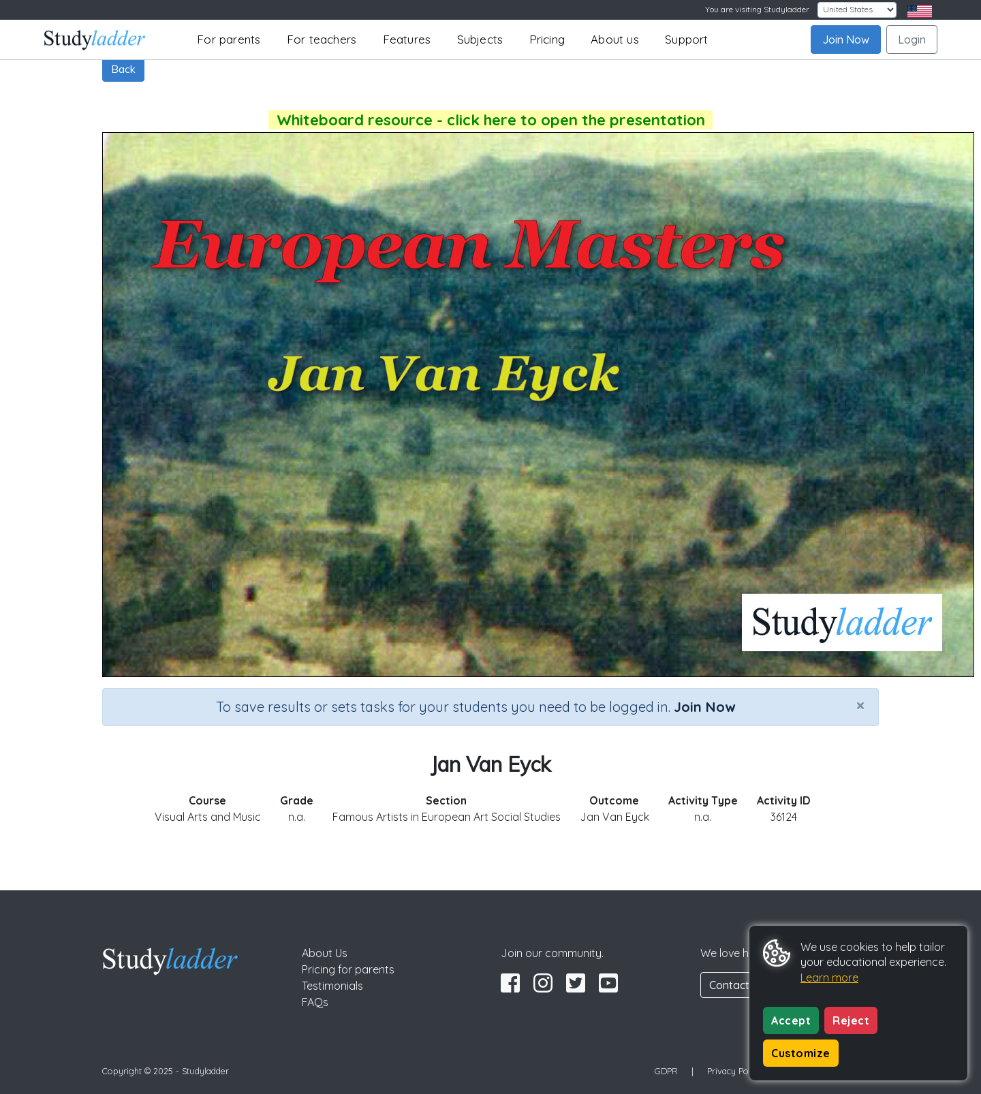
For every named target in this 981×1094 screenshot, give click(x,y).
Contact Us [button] (737, 985)
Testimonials (332, 986)
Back (123, 69)
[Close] (860, 705)
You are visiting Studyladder (757, 9)
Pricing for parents (348, 969)
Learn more (829, 977)
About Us (324, 953)
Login (912, 39)
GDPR (666, 1070)
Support (686, 39)
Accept (791, 1020)
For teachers (321, 39)
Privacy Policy (734, 1070)
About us (615, 39)
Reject (850, 1020)
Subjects (480, 39)
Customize (800, 1053)
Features (407, 39)
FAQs (315, 1002)
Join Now (845, 39)
